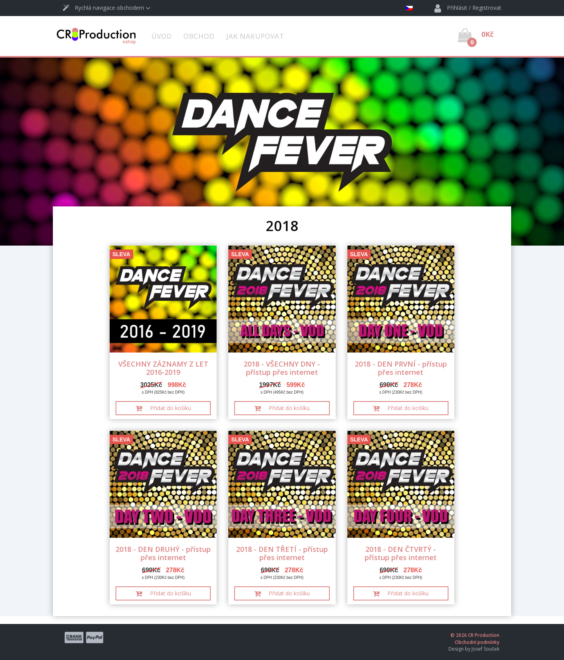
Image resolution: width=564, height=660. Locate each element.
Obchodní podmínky (477, 642)
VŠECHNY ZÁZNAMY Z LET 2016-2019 (163, 368)
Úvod (161, 36)
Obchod (198, 36)
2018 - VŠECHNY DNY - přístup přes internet (282, 368)
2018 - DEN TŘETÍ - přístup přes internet (282, 553)
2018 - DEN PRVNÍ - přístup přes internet (401, 368)
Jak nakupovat (255, 36)
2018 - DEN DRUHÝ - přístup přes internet (163, 553)
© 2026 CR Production (474, 635)
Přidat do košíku (163, 408)
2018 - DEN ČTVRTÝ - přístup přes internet (401, 553)
